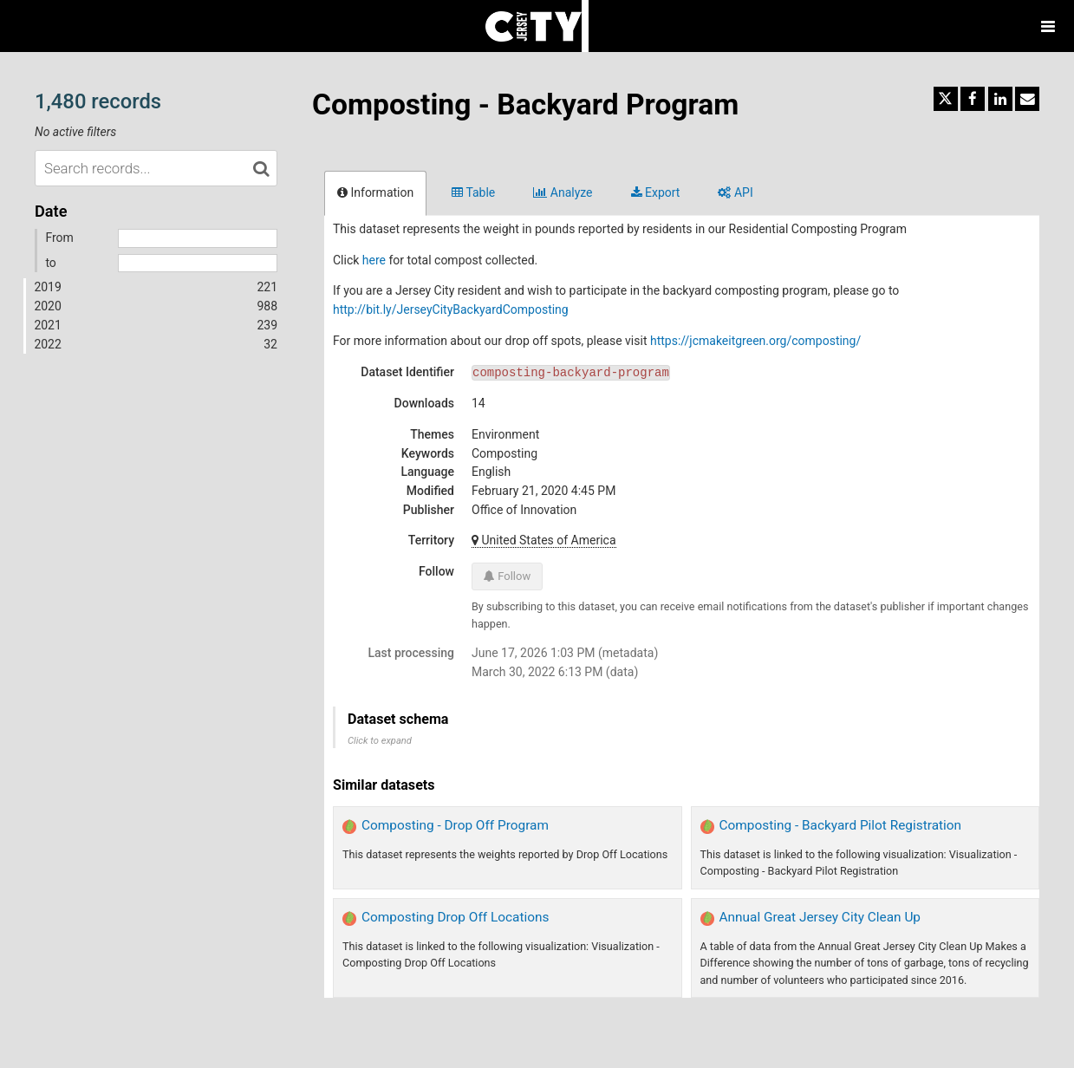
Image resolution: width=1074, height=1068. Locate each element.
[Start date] (197, 238)
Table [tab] (473, 192)
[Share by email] (1027, 99)
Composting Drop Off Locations (455, 917)
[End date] (197, 263)
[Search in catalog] (260, 168)
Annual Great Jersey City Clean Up (820, 917)
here (374, 260)
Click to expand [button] (380, 740)
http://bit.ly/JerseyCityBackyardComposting (451, 309)
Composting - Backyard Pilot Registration (840, 825)
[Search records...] (156, 168)
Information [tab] (375, 192)
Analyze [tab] (562, 192)
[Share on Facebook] (972, 99)
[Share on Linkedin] (1000, 99)
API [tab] (735, 192)
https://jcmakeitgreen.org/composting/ (755, 341)
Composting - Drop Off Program (455, 825)
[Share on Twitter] (946, 99)
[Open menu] (1048, 26)
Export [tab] (655, 192)
